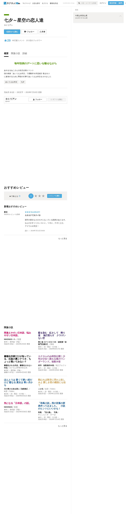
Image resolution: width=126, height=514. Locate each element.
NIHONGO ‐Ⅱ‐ (10, 339)
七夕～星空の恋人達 (23, 20)
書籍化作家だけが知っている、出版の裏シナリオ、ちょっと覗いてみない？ (17, 359)
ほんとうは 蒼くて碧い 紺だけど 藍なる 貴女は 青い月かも (18, 382)
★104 (40, 391)
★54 (39, 347)
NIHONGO (8, 407)
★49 (5, 342)
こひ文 (40, 389)
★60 (5, 409)
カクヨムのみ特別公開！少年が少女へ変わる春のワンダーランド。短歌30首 (51, 359)
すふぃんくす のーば (47, 415)
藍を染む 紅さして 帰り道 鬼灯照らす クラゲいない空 (52, 335)
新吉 (5, 212)
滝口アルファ (61, 365)
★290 (6, 370)
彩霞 (19, 339)
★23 (39, 417)
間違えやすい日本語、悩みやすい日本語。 (17, 334)
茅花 (52, 344)
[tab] (7, 54)
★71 (39, 368)
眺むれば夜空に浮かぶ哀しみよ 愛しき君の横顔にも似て (52, 382)
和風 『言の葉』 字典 (47, 412)
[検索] (79, 3)
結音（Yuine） (9, 391)
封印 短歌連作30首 (46, 365)
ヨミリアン (8, 25)
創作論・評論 (15, 342)
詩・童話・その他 (50, 347)
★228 (6, 394)
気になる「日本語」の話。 (17, 403)
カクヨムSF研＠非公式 (18, 368)
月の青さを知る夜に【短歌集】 (16, 389)
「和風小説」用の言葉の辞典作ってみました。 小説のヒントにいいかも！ (51, 406)
